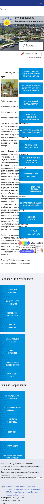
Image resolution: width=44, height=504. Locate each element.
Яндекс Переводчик (35, 57)
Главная (3, 9)
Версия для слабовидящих (31, 46)
